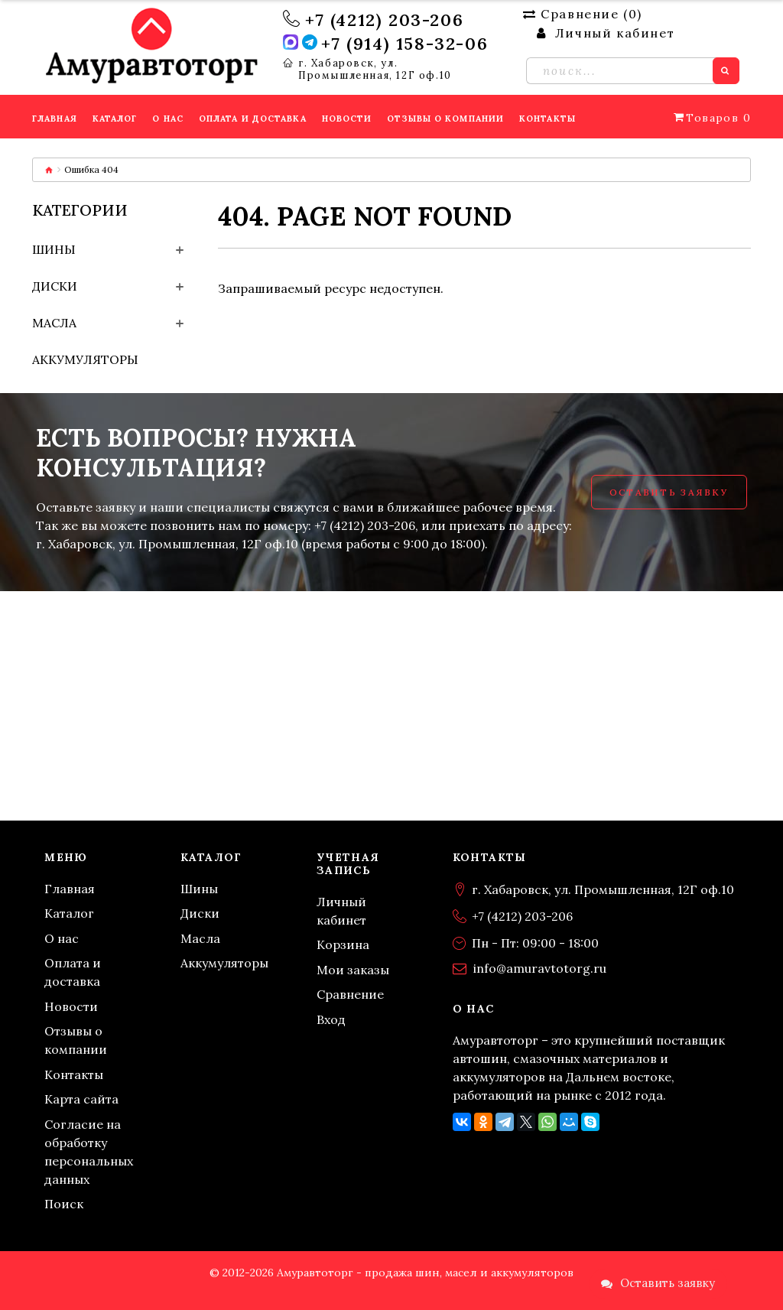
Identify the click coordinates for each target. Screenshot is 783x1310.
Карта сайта (81, 1099)
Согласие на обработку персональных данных (88, 1152)
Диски (54, 286)
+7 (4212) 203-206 (384, 20)
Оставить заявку (669, 492)
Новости (71, 1006)
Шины (54, 249)
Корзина (343, 944)
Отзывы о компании (75, 1040)
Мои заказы (353, 969)
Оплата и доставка (72, 972)
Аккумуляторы (85, 359)
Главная (69, 888)
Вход (331, 1019)
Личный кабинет (341, 911)
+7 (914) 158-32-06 (404, 43)
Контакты (73, 1074)
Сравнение (350, 994)
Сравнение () (582, 14)
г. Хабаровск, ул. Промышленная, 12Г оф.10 (375, 69)
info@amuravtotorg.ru (539, 968)
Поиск (63, 1203)
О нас (61, 938)
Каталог (69, 913)
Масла (54, 322)
